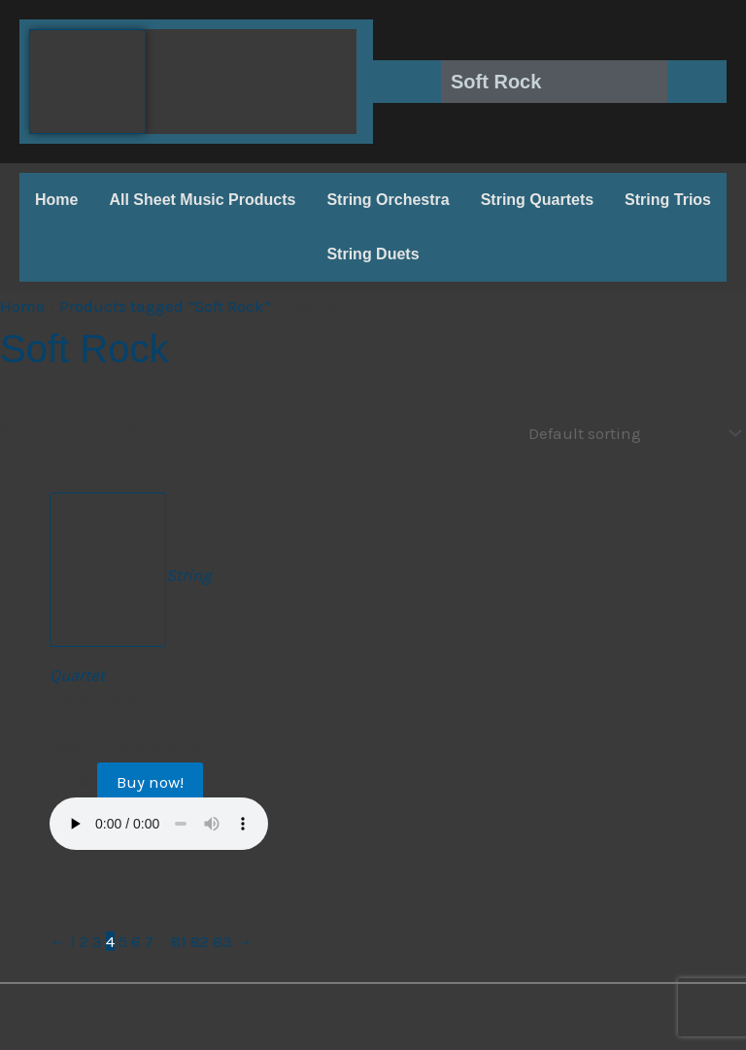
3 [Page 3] (97, 940)
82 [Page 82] (199, 940)
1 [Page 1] (73, 940)
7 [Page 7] (149, 940)
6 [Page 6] (136, 940)
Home (56, 199)
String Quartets (537, 199)
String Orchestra (387, 199)
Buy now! (150, 781)
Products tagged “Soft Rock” (165, 306)
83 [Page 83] (222, 940)
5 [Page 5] (123, 940)
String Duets (372, 254)
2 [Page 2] (84, 940)
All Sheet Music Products (202, 199)
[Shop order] (630, 432)
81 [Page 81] (178, 940)
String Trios (668, 199)
